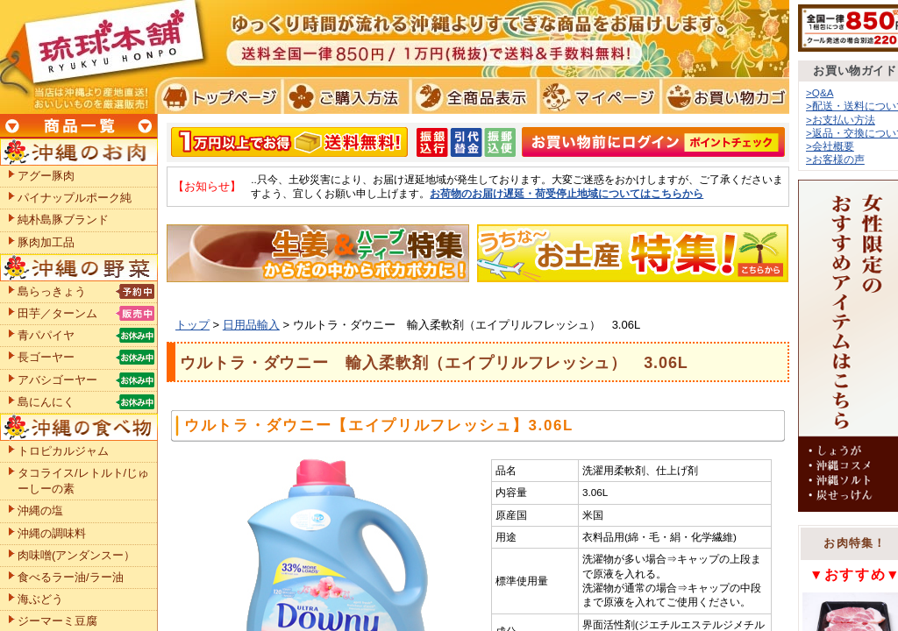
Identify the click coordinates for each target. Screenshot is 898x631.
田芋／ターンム (57, 313)
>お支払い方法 (840, 119)
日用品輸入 (251, 324)
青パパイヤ (46, 335)
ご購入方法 (344, 96)
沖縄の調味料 (52, 533)
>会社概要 (830, 146)
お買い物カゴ (723, 96)
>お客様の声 (835, 159)
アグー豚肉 (46, 175)
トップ (192, 324)
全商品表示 (470, 96)
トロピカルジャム (63, 450)
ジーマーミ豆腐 (57, 620)
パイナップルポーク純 (75, 197)
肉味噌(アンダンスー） (76, 555)
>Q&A (820, 92)
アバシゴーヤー (57, 379)
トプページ (218, 96)
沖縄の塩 (40, 510)
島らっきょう (52, 291)
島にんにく (46, 401)
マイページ (597, 96)
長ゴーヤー (46, 357)
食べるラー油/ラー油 (71, 577)
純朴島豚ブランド (63, 219)
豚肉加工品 (46, 242)
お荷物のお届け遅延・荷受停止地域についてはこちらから (566, 193)
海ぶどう (40, 599)
